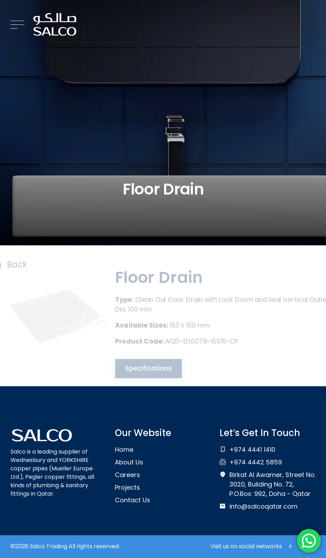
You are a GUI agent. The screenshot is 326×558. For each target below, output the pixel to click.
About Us (129, 462)
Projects (127, 487)
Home (124, 449)
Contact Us (132, 500)
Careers (127, 474)
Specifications (146, 369)
